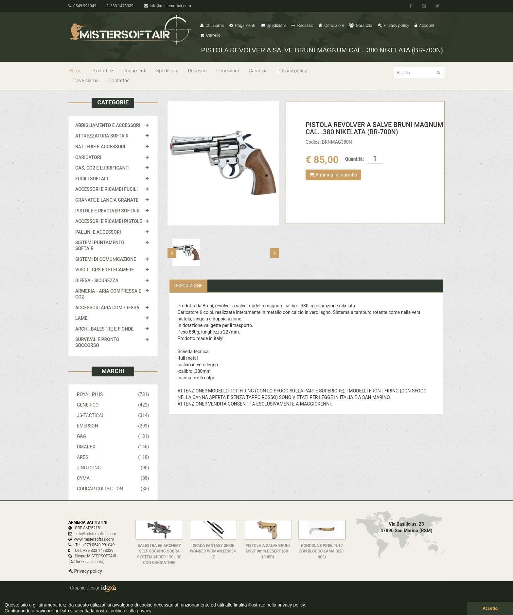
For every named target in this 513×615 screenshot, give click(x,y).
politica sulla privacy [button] (131, 610)
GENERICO (113, 405)
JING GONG (113, 467)
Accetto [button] (490, 608)
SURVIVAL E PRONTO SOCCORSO (97, 342)
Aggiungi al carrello (333, 175)
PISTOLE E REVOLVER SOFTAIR (107, 210)
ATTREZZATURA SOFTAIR (102, 135)
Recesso (302, 25)
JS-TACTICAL (113, 415)
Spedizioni (273, 25)
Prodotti (102, 71)
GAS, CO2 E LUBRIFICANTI (102, 168)
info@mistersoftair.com (167, 6)
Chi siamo (212, 25)
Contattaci (119, 80)
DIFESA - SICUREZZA (96, 280)
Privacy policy (393, 25)
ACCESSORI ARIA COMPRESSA (107, 307)
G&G (113, 436)
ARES (113, 457)
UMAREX (113, 446)
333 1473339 (120, 6)
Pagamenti (242, 25)
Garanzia (360, 25)
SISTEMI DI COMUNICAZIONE (105, 259)
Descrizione (188, 285)
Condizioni (331, 25)
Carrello (210, 35)
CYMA (113, 478)
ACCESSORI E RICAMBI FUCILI (106, 189)
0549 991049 (82, 6)
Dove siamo (85, 80)
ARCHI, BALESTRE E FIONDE (104, 329)
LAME (81, 318)
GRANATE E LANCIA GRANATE (106, 200)
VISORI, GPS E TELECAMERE (104, 269)
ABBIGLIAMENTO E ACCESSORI (107, 125)
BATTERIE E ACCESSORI (100, 146)
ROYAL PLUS (113, 394)
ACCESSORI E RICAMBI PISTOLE (108, 221)
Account (424, 25)
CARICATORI (88, 157)
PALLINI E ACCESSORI (98, 232)
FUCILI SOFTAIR (91, 178)
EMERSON (113, 426)
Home (74, 71)
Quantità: (354, 159)
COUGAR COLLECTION (113, 488)
